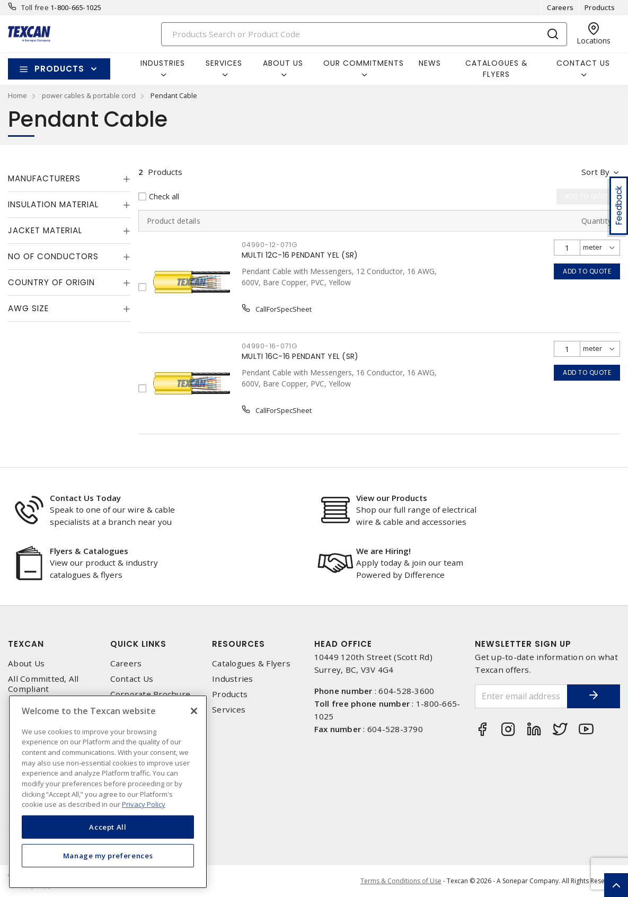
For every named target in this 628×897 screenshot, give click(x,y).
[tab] (69, 178)
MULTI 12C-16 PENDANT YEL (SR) (300, 255)
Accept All (108, 827)
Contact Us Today (85, 498)
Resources (238, 643)
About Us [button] (283, 63)
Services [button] (224, 63)
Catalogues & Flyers (496, 69)
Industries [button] (162, 63)
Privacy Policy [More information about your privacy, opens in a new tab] (143, 804)
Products (600, 7)
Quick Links (138, 643)
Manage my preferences (108, 855)
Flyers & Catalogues (89, 551)
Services (228, 710)
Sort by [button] (595, 171)
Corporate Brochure (150, 694)
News (430, 63)
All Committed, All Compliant (43, 684)
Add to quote (587, 271)
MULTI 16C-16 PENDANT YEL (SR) (300, 356)
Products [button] (59, 68)
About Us (26, 663)
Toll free (35, 7)
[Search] (364, 34)
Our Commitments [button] (363, 63)
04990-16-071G (270, 345)
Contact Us (132, 679)
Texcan (26, 643)
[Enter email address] (521, 696)
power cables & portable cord (89, 95)
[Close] (194, 711)
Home (17, 95)
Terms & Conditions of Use (400, 880)
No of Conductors (53, 256)
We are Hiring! (383, 551)
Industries (232, 679)
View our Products (391, 498)
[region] (107, 792)
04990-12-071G (270, 244)
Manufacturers (44, 178)
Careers (560, 7)
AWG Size (28, 308)
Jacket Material (45, 230)
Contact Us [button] (583, 63)
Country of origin (51, 282)
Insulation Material (53, 204)
